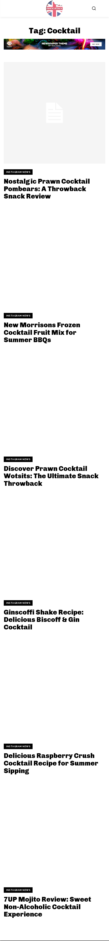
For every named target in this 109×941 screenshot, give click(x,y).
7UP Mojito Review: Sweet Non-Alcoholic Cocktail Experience (47, 906)
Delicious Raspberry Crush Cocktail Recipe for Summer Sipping (51, 763)
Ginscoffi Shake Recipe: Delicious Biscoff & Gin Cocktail (44, 619)
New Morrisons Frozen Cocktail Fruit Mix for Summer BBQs (42, 332)
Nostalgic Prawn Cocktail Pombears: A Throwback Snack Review (47, 188)
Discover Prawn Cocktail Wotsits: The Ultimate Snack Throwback (51, 475)
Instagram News (18, 172)
